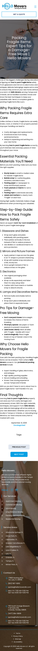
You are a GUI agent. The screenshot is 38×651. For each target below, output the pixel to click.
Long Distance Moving (14, 512)
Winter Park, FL (11, 564)
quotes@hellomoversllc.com (19, 587)
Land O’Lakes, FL (12, 550)
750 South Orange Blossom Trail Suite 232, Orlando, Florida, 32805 (19, 608)
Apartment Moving (13, 501)
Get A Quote (19, 14)
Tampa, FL (10, 561)
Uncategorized (19, 425)
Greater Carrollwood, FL (15, 543)
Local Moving (11, 508)
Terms (18, 633)
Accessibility (18, 642)
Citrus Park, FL (11, 536)
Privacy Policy (18, 636)
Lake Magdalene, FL (13, 546)
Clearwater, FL (11, 539)
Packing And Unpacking (15, 515)
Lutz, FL (8, 554)
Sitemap (18, 639)
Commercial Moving (14, 505)
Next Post (19, 454)
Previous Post (19, 447)
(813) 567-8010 (14, 583)
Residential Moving (13, 519)
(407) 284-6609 (14, 613)
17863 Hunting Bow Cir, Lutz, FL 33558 (16, 579)
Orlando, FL (10, 557)
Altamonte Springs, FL (14, 532)
